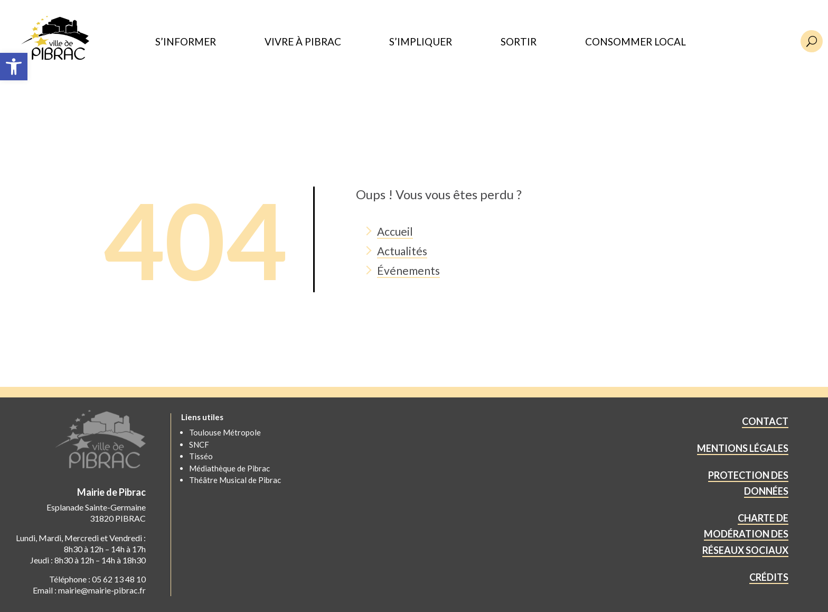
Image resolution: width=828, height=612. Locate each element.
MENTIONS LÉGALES (742, 448)
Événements (408, 270)
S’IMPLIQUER (420, 42)
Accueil (395, 231)
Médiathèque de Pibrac (229, 468)
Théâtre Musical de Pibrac (235, 480)
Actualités (402, 250)
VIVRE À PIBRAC (303, 42)
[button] (13, 66)
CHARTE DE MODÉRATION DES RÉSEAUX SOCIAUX (745, 534)
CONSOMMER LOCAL (635, 42)
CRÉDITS (768, 577)
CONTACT (765, 421)
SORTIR (519, 42)
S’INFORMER (185, 42)
